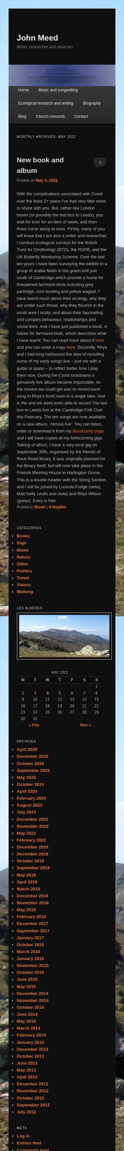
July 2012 (26, 1111)
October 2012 (30, 1098)
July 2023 (26, 812)
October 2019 (30, 860)
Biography (92, 103)
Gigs (21, 542)
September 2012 (33, 1105)
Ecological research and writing (45, 103)
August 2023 (29, 805)
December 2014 (32, 993)
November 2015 (33, 965)
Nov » (85, 725)
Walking (25, 591)
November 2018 (33, 902)
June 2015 (27, 979)
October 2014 (30, 1007)
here (99, 340)
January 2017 (30, 937)
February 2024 (31, 798)
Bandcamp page (88, 431)
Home (23, 90)
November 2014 (33, 1000)
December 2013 (32, 1049)
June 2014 (27, 1014)
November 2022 (33, 826)
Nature (23, 557)
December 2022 (32, 819)
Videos (24, 584)
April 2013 (27, 1076)
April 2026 (27, 749)
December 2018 (32, 895)
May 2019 (26, 875)
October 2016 (30, 944)
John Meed (37, 37)
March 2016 (28, 951)
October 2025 (30, 763)
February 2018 (31, 916)
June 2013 (27, 1063)
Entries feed (29, 1142)
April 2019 (27, 881)
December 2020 (32, 847)
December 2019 (32, 853)
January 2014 (30, 1042)
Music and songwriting (58, 90)
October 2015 (30, 972)
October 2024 (30, 784)
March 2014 (28, 1028)
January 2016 (30, 958)
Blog (22, 116)
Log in (23, 1136)
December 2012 (32, 1083)
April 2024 (27, 791)
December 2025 (32, 756)
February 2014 (31, 1035)
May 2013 (26, 1070)
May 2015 (26, 986)
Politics (24, 570)
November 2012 (33, 1090)
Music (40, 507)
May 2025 (26, 777)
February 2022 (31, 840)
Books (23, 535)
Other (22, 563)
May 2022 (26, 833)
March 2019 (28, 888)
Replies (57, 507)
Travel (23, 577)
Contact (81, 116)
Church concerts (50, 116)
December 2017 (32, 923)
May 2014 (26, 1021)
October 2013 (30, 1056)
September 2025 (33, 770)
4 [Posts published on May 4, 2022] (47, 693)
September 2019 (33, 867)
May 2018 (26, 909)
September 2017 (33, 930)
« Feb (34, 725)
